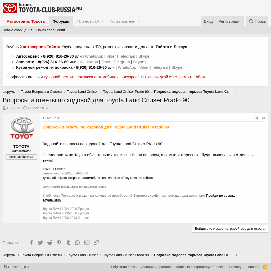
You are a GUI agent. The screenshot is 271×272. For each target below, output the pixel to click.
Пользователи (122, 21)
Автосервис (28, 56)
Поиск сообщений (51, 30)
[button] (102, 21)
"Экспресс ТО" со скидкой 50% (149, 77)
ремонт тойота (54, 169)
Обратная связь (124, 267)
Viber (111, 56)
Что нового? (88, 21)
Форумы (61, 21)
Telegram (127, 56)
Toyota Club (52, 200)
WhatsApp (94, 56)
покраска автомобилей (97, 77)
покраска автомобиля (84, 178)
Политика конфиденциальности (200, 267)
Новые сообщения (17, 30)
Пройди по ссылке (221, 195)
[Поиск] (257, 21)
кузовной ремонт (59, 77)
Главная (252, 267)
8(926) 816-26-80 (58, 56)
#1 (263, 118)
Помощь (235, 267)
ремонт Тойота (192, 77)
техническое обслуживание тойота (127, 178)
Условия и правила (156, 267)
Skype (144, 56)
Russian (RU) (16, 267)
